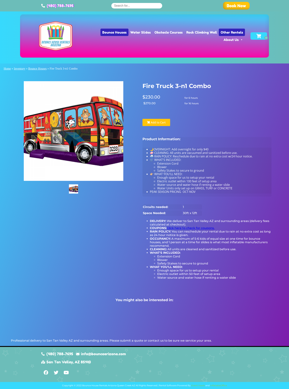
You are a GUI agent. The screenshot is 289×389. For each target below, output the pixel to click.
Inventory (19, 68)
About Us (233, 40)
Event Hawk (198, 385)
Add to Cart (156, 122)
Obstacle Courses (168, 32)
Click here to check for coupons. (191, 228)
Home (7, 68)
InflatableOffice (218, 385)
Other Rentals (232, 32)
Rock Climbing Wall (201, 32)
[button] (236, 6)
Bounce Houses (114, 32)
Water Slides (140, 32)
